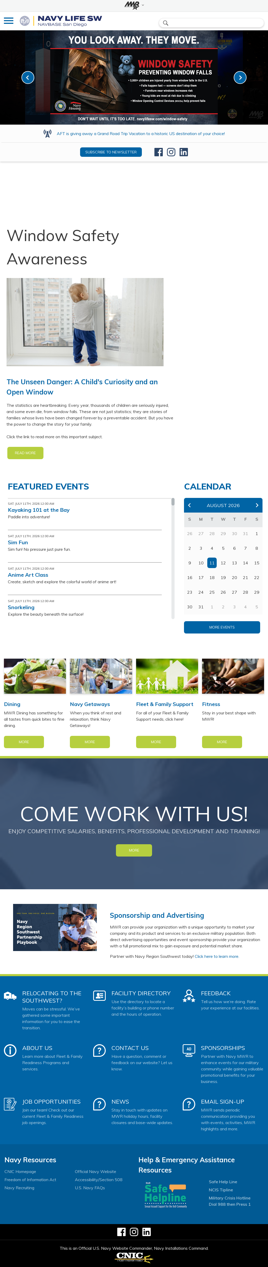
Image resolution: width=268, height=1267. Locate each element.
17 (201, 577)
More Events (222, 627)
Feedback (216, 993)
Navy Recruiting (19, 1187)
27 (234, 592)
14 (245, 562)
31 (201, 606)
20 (234, 577)
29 (256, 592)
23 (189, 592)
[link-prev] (27, 77)
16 (189, 577)
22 (256, 577)
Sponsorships (223, 1048)
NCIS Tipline (221, 1189)
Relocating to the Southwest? (51, 997)
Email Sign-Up (222, 1101)
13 (234, 562)
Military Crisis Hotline (229, 1198)
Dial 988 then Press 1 (230, 1204)
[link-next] (240, 77)
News (120, 1101)
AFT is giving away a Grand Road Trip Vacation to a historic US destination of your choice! (141, 133)
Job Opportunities (51, 1101)
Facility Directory (141, 993)
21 (245, 577)
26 (223, 592)
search (165, 23)
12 (223, 562)
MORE (134, 850)
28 (245, 592)
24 (201, 592)
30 (189, 606)
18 (212, 577)
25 (212, 592)
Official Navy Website (95, 1171)
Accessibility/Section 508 (98, 1179)
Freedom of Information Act (30, 1179)
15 (256, 562)
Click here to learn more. (217, 956)
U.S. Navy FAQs (90, 1187)
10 (201, 562)
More (24, 742)
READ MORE (25, 453)
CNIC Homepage (20, 1171)
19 (223, 577)
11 (212, 562)
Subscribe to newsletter (111, 152)
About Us (37, 1048)
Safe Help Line (223, 1181)
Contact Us (130, 1048)
